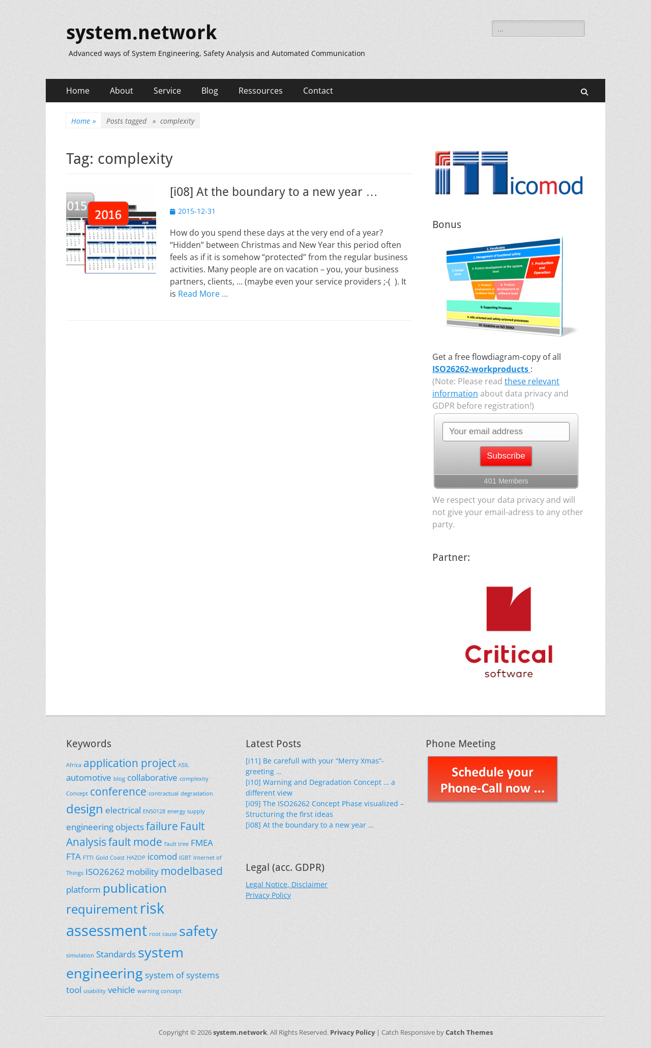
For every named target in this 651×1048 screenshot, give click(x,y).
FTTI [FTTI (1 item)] (88, 857)
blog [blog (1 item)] (119, 778)
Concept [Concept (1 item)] (77, 793)
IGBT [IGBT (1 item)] (185, 857)
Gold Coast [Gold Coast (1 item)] (110, 857)
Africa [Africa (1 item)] (73, 765)
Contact (318, 90)
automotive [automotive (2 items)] (88, 777)
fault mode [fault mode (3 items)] (135, 842)
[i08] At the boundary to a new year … (274, 192)
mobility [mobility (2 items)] (143, 871)
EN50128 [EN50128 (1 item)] (154, 811)
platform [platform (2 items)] (83, 889)
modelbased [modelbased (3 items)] (192, 871)
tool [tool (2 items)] (73, 990)
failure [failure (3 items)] (162, 826)
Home (78, 90)
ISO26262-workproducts (481, 369)
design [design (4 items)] (84, 808)
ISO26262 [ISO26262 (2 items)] (105, 871)
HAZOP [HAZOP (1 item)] (136, 857)
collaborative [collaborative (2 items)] (152, 777)
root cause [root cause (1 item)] (163, 934)
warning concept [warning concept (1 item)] (159, 991)
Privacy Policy (268, 895)
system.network (141, 32)
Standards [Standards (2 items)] (116, 954)
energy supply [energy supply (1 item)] (186, 811)
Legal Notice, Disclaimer (287, 884)
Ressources (261, 90)
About (121, 90)
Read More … (203, 293)
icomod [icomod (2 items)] (162, 856)
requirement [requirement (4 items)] (102, 908)
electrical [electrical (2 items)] (123, 810)
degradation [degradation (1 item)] (197, 793)
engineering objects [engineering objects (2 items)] (105, 827)
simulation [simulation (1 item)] (80, 955)
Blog (209, 90)
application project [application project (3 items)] (129, 763)
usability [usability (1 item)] (94, 991)
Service (167, 90)
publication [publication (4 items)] (135, 888)
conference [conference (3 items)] (118, 791)
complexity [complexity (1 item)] (194, 778)
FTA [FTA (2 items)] (73, 856)
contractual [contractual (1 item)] (164, 793)
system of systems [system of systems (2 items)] (182, 975)
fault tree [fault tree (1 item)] (176, 843)
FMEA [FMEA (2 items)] (202, 842)
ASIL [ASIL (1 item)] (183, 765)
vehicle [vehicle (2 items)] (121, 990)
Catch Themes (469, 1032)
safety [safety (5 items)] (198, 930)
